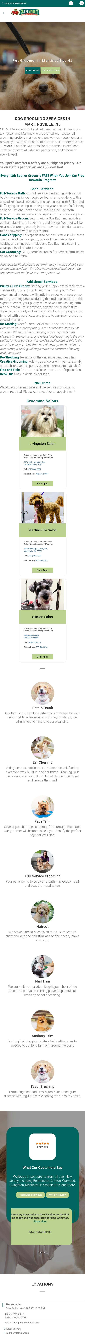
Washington (51, 1185)
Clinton (56, 1181)
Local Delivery (13, 1328)
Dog (37, 1322)
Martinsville (33, 1185)
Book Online (32, 70)
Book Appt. (42, 483)
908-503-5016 (41, 647)
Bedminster (41, 1181)
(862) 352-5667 (42, 474)
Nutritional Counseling (17, 1333)
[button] (38, 1252)
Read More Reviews (30, 1194)
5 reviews (42, 1147)
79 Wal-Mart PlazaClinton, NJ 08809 (31, 636)
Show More (42, 1221)
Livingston (16, 1185)
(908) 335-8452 (34, 642)
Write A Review (57, 1194)
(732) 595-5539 (34, 556)
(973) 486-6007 (34, 469)
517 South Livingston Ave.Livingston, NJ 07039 (35, 463)
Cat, (32, 1322)
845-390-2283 (41, 560)
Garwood (68, 1181)
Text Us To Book (50, 70)
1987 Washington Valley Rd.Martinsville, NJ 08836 (35, 550)
